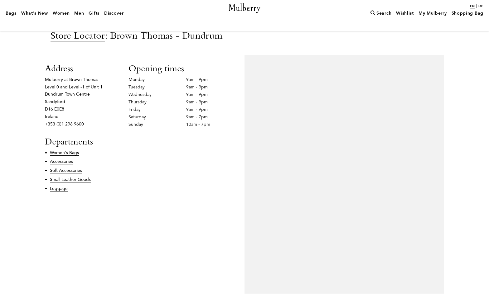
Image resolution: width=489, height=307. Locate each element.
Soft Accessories (66, 184)
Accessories (61, 174)
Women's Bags (64, 166)
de (480, 6)
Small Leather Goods (70, 193)
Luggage (59, 202)
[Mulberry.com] (245, 15)
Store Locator (78, 48)
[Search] (381, 22)
